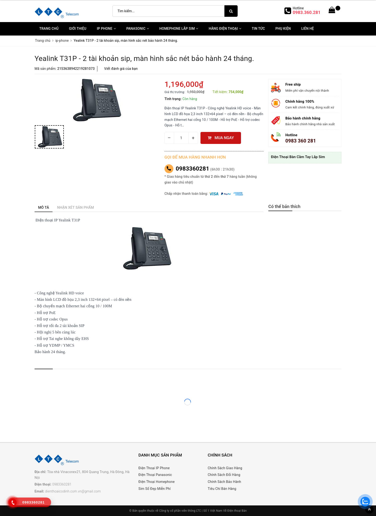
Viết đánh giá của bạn (121, 69)
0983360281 (192, 168)
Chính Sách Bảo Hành (224, 482)
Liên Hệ (307, 28)
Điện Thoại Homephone (156, 482)
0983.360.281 (307, 12)
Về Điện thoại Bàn (235, 510)
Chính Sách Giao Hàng (225, 468)
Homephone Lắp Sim (178, 28)
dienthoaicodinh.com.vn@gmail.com (73, 491)
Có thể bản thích (284, 206)
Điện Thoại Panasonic (155, 475)
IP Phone (106, 28)
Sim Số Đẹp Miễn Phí (154, 489)
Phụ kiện (283, 28)
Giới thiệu (77, 28)
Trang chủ (49, 28)
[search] (231, 11)
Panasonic (137, 28)
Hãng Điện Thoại (225, 28)
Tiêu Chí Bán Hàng (222, 489)
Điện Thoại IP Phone (154, 468)
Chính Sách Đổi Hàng (224, 475)
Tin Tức (258, 28)
